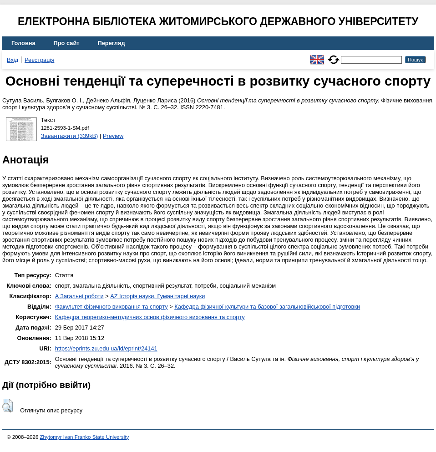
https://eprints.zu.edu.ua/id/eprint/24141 (106, 348)
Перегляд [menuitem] (111, 43)
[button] (7, 405)
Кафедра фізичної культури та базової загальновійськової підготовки (267, 306)
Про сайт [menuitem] (67, 43)
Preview (113, 135)
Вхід (12, 59)
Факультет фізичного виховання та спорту (111, 306)
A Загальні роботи (79, 296)
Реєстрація (39, 59)
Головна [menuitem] (23, 43)
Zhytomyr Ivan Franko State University (84, 437)
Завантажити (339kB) (69, 135)
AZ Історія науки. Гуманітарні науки (157, 296)
